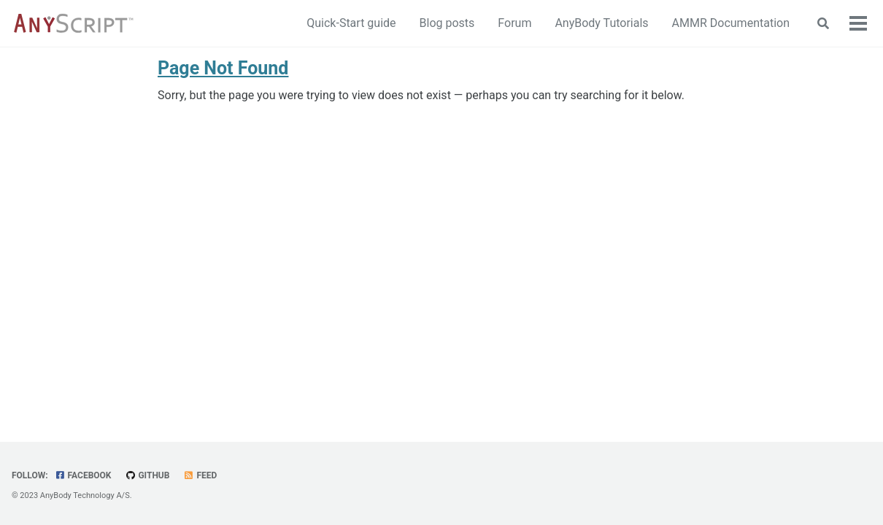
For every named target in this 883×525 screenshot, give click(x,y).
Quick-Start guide (351, 23)
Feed (200, 475)
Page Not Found (223, 68)
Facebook (83, 475)
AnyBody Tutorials (601, 23)
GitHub (147, 475)
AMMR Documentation (731, 23)
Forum (514, 23)
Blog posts (447, 23)
